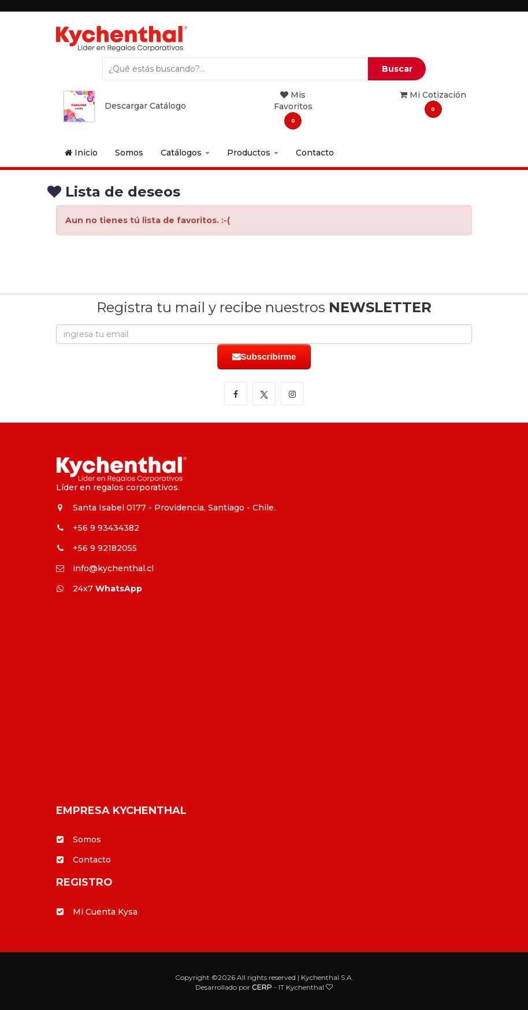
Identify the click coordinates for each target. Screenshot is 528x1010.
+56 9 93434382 (97, 528)
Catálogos (185, 152)
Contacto (315, 152)
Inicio (81, 152)
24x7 (99, 588)
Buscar (397, 69)
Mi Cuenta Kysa (105, 912)
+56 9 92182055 (96, 548)
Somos (129, 152)
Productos (252, 152)
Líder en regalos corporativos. (118, 487)
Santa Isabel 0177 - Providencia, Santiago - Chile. (166, 507)
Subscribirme (264, 356)
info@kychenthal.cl (105, 568)
